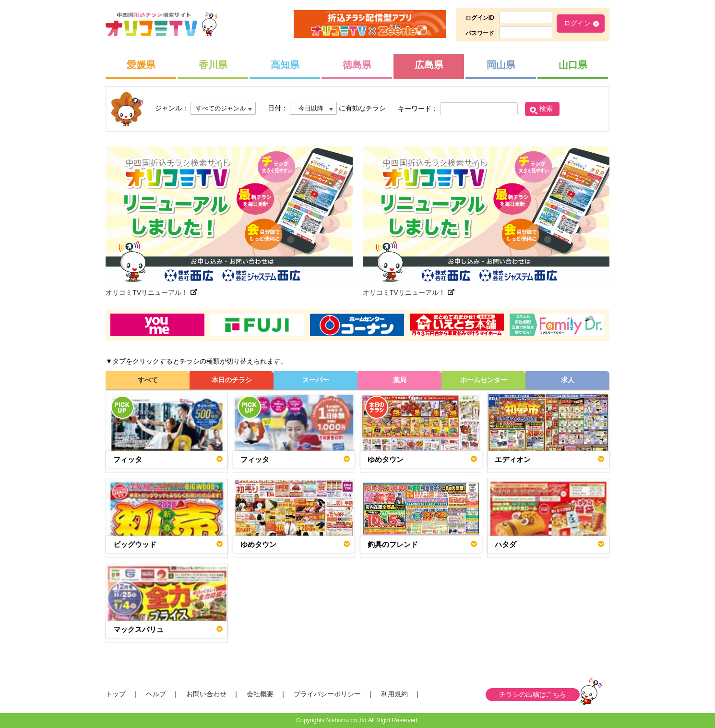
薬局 (399, 380)
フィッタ (127, 459)
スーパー (315, 380)
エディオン (513, 459)
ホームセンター (483, 380)
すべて (148, 380)
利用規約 (394, 694)
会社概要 (260, 694)
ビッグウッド (134, 544)
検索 (546, 108)
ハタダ (505, 544)
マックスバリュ (138, 629)
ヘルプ (156, 694)
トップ (116, 694)
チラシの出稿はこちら (532, 694)
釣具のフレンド (393, 544)
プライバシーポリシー (327, 694)
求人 (567, 380)
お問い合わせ (206, 694)
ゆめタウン (386, 459)
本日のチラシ (232, 380)
